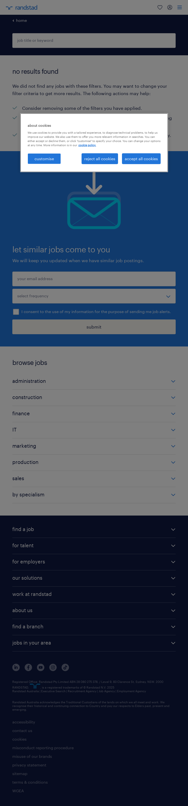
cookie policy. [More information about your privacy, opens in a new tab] (87, 145)
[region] (94, 142)
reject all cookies (99, 158)
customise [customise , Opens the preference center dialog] (44, 158)
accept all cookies (141, 158)
